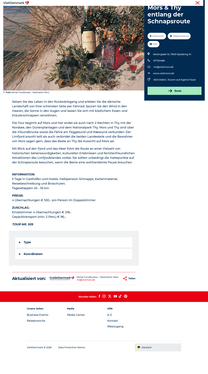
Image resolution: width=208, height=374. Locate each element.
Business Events (38, 335)
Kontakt (112, 341)
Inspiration (66, 10)
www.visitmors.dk (163, 88)
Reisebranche (188, 3)
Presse (201, 3)
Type (25, 258)
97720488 (159, 76)
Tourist (175, 3)
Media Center (76, 335)
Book (175, 106)
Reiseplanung (140, 10)
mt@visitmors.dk (164, 82)
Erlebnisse (100, 10)
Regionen (84, 10)
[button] (112, 296)
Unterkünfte (119, 10)
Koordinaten (31, 269)
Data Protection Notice (72, 367)
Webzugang (115, 346)
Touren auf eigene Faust (182, 95)
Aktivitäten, (160, 95)
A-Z (109, 335)
